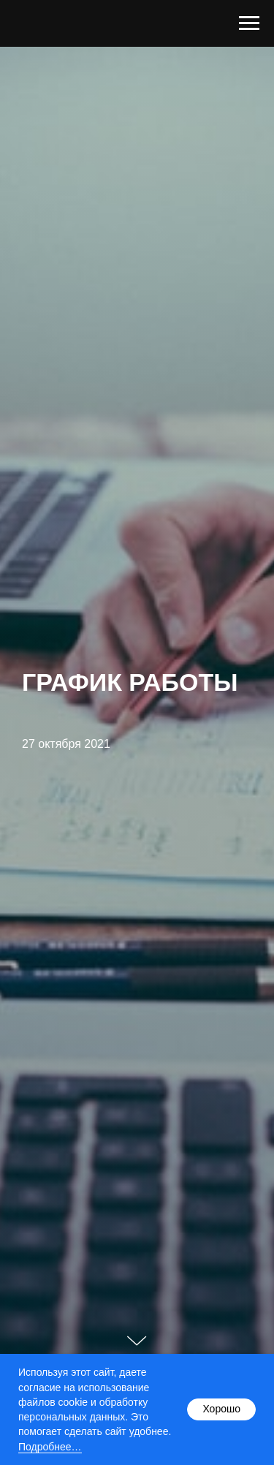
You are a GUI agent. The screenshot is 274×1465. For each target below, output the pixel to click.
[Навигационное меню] (249, 23)
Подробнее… (50, 1447)
